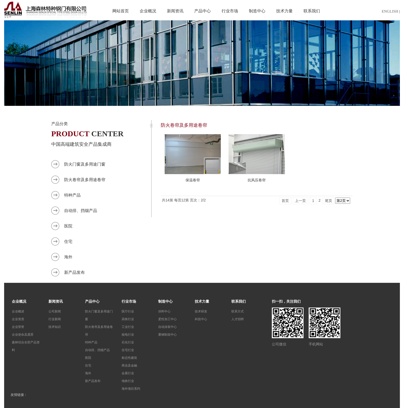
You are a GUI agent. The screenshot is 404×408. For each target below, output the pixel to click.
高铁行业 (128, 319)
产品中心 (202, 11)
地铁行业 (128, 381)
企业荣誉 (18, 327)
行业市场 (230, 11)
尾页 (328, 201)
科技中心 (201, 319)
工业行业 (128, 327)
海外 (68, 257)
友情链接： (19, 395)
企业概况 (148, 11)
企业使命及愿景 (22, 334)
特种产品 (72, 195)
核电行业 (128, 334)
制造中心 (257, 11)
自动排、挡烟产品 (80, 210)
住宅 (68, 241)
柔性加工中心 (167, 319)
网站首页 (120, 11)
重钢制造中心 (167, 334)
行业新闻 (54, 319)
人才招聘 (237, 319)
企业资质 (18, 319)
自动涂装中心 (167, 327)
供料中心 (164, 311)
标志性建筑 (129, 358)
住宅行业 (128, 350)
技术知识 (54, 327)
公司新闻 (54, 311)
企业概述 (18, 311)
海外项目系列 (131, 388)
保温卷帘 (193, 180)
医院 (68, 226)
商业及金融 (129, 365)
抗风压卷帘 (257, 180)
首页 (285, 201)
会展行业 (128, 373)
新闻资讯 (175, 11)
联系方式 (237, 311)
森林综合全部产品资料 (26, 346)
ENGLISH (390, 11)
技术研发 (201, 311)
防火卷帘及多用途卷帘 (84, 179)
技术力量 (284, 11)
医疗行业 (128, 311)
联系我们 (312, 11)
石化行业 (128, 342)
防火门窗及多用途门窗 (84, 164)
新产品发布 (74, 272)
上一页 (300, 201)
